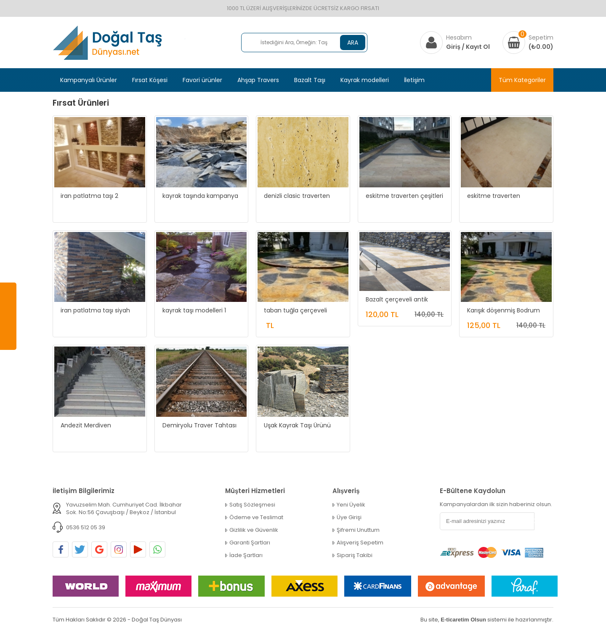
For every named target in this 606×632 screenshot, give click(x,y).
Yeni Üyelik (351, 505)
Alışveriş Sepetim (360, 543)
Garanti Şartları (249, 543)
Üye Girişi (349, 517)
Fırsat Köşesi (149, 80)
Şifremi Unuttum (358, 530)
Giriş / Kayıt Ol (468, 47)
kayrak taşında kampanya (200, 196)
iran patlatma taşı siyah (95, 310)
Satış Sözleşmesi (252, 505)
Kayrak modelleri (364, 80)
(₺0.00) (541, 47)
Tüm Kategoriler (522, 80)
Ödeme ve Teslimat (256, 517)
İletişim (414, 80)
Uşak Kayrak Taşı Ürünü (297, 425)
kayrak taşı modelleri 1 (194, 310)
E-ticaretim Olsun (463, 619)
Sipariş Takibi (354, 555)
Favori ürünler (202, 80)
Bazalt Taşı (309, 80)
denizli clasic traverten (297, 196)
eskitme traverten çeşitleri (404, 196)
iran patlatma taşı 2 (89, 196)
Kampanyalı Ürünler (88, 80)
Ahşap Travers (258, 80)
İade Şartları (246, 555)
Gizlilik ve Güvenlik (253, 530)
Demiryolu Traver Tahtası (199, 425)
